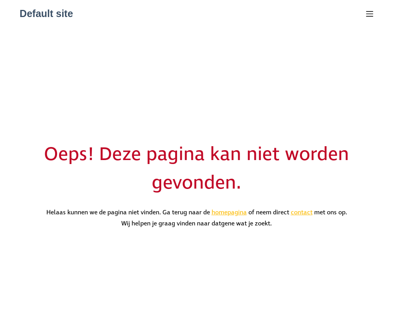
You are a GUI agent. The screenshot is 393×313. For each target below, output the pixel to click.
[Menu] (369, 13)
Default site (46, 13)
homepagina (229, 212)
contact (302, 212)
